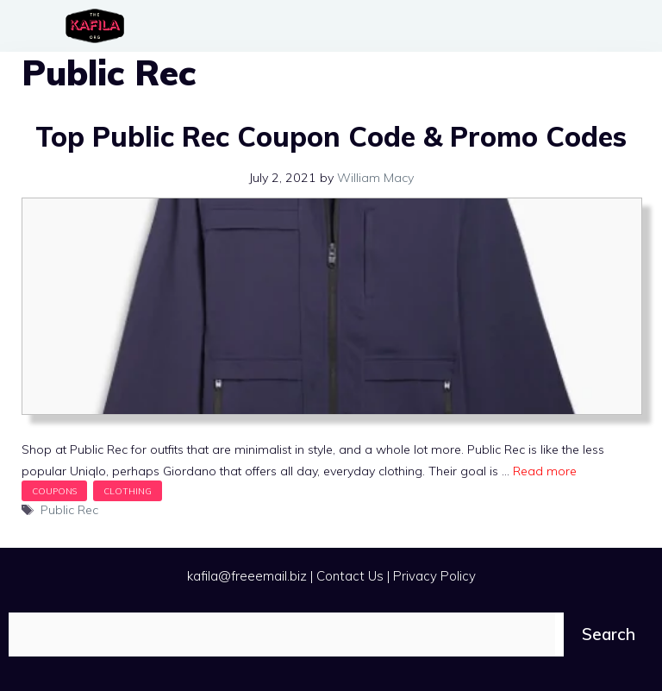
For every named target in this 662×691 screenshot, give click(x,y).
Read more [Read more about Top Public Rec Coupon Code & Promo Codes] (545, 471)
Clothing (127, 491)
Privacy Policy (434, 576)
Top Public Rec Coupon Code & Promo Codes (331, 136)
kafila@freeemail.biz (247, 576)
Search (608, 634)
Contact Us (350, 576)
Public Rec (69, 510)
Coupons (54, 491)
